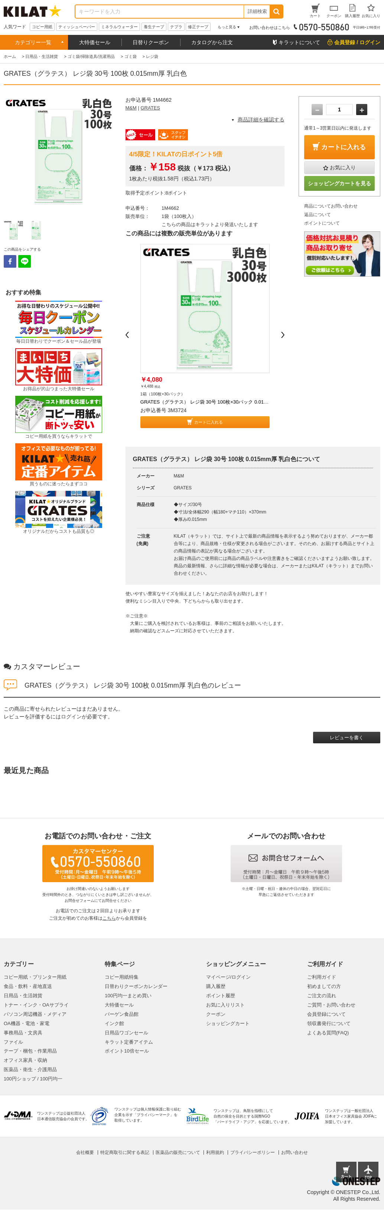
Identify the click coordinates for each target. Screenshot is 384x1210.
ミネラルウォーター (119, 27)
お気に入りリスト (225, 1005)
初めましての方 (324, 986)
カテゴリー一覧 (33, 42)
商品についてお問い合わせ (331, 206)
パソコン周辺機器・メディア (35, 1014)
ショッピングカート (228, 1023)
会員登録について (326, 1014)
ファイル (13, 1042)
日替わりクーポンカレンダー (136, 986)
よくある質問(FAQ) (328, 1032)
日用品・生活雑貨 (23, 995)
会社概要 (85, 1152)
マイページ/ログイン (228, 977)
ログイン (71, 717)
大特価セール (94, 42)
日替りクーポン (151, 42)
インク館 (114, 1023)
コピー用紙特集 (122, 977)
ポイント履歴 (220, 995)
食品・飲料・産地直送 (28, 986)
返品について (317, 214)
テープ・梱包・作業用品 (30, 1051)
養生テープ (154, 27)
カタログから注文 (212, 42)
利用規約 (215, 1152)
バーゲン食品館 (122, 1014)
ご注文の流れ (321, 995)
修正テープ (198, 27)
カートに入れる (208, 422)
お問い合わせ (294, 1152)
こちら (109, 918)
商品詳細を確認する (261, 120)
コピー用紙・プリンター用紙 (35, 977)
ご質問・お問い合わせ (331, 1005)
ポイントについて (322, 223)
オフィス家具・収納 (25, 1060)
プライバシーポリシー (252, 1152)
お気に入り (343, 167)
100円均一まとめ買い (128, 995)
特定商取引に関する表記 (124, 1152)
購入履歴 (215, 986)
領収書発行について (329, 1023)
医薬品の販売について (178, 1152)
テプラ (176, 27)
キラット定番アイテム (129, 1042)
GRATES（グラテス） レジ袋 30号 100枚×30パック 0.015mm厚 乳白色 (217, 402)
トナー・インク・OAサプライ (36, 1005)
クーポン (215, 1014)
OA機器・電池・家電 (26, 1023)
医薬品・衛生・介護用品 (30, 1069)
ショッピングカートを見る (339, 183)
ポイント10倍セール (127, 1051)
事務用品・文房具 (23, 1032)
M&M (131, 108)
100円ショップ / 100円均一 (33, 1079)
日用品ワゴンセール (126, 1032)
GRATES (150, 108)
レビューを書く (347, 737)
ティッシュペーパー (76, 27)
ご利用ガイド (321, 977)
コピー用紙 (42, 27)
